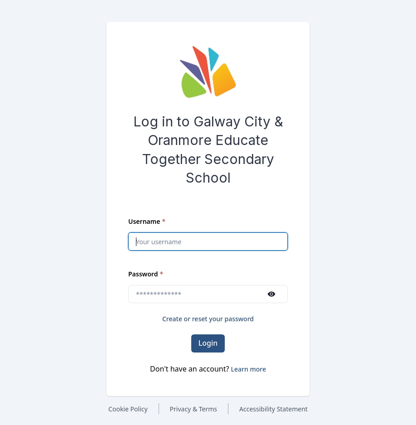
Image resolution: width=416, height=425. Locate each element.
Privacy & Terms (194, 409)
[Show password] (271, 294)
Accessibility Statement (273, 409)
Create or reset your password (208, 318)
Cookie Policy (127, 409)
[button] (248, 369)
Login (208, 343)
